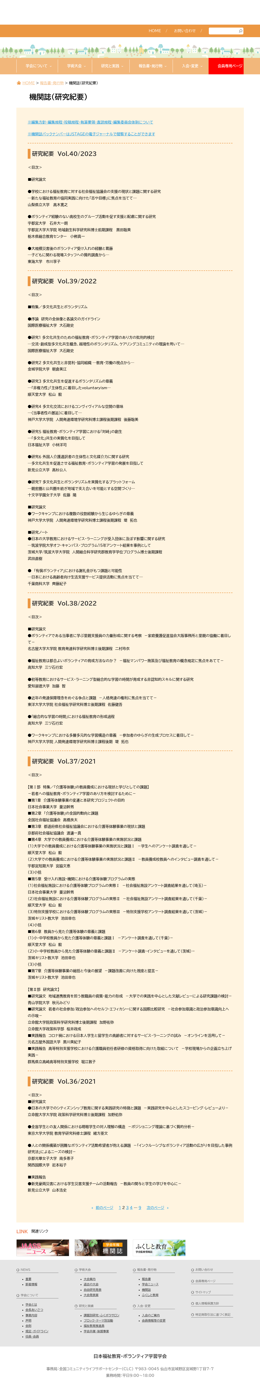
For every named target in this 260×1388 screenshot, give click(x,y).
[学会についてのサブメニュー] (51, 66)
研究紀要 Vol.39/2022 (64, 281)
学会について (29, 1295)
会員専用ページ (205, 1281)
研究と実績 (86, 1306)
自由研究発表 (92, 1289)
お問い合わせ (204, 1270)
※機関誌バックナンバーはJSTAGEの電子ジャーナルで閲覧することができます (91, 134)
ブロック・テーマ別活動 (98, 1320)
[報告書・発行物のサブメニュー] (165, 66)
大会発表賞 (91, 1295)
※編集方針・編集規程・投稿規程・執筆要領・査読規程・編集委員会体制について (90, 122)
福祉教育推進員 (94, 1326)
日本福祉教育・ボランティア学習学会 (130, 1356)
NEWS (25, 1270)
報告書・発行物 (52, 83)
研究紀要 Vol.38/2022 (64, 603)
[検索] (240, 31)
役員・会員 (32, 1336)
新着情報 (31, 1284)
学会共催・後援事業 (96, 1331)
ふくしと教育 (150, 1295)
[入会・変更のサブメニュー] (201, 66)
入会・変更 (144, 1306)
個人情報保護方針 (207, 1303)
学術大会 (85, 1270)
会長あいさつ (34, 1309)
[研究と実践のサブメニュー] (122, 66)
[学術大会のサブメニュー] (85, 66)
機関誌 (146, 1289)
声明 (28, 1320)
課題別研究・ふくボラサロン (101, 1315)
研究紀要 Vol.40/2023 (64, 153)
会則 (28, 1326)
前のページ (102, 1207)
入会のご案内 (151, 1315)
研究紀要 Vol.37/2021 (64, 761)
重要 (28, 1279)
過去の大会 (91, 1284)
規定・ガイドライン (36, 1331)
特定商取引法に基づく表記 (212, 1314)
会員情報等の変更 (154, 1320)
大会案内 (90, 1279)
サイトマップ (203, 1292)
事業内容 (31, 1315)
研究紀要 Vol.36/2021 (64, 1081)
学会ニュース (150, 1284)
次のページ (158, 1207)
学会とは (31, 1304)
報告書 (146, 1279)
